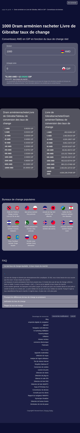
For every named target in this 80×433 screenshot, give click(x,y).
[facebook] (11, 320)
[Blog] (57, 3)
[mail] (6, 320)
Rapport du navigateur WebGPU (38, 395)
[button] (40, 266)
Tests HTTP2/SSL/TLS (41, 387)
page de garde (6, 9)
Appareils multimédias (41, 353)
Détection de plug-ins (42, 375)
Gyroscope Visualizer (41, 398)
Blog (47, 319)
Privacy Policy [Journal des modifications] (48, 410)
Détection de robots (42, 373)
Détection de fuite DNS (41, 381)
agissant (45, 325)
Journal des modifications (60, 316)
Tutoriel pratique (43, 333)
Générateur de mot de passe (39, 404)
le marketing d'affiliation (41, 331)
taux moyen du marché (21, 79)
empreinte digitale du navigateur (38, 322)
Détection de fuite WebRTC (39, 384)
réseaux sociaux (43, 339)
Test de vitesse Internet (41, 361)
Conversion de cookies (41, 367)
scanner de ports (43, 370)
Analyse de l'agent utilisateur (39, 358)
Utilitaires (46, 336)
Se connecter (72, 3)
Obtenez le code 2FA (41, 378)
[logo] (7, 2)
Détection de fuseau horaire (39, 401)
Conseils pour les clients (40, 393)
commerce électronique (41, 342)
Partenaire (45, 345)
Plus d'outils (44, 350)
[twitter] (15, 320)
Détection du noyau (42, 355)
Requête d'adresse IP (41, 364)
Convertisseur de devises (40, 390)
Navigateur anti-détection (41, 328)
